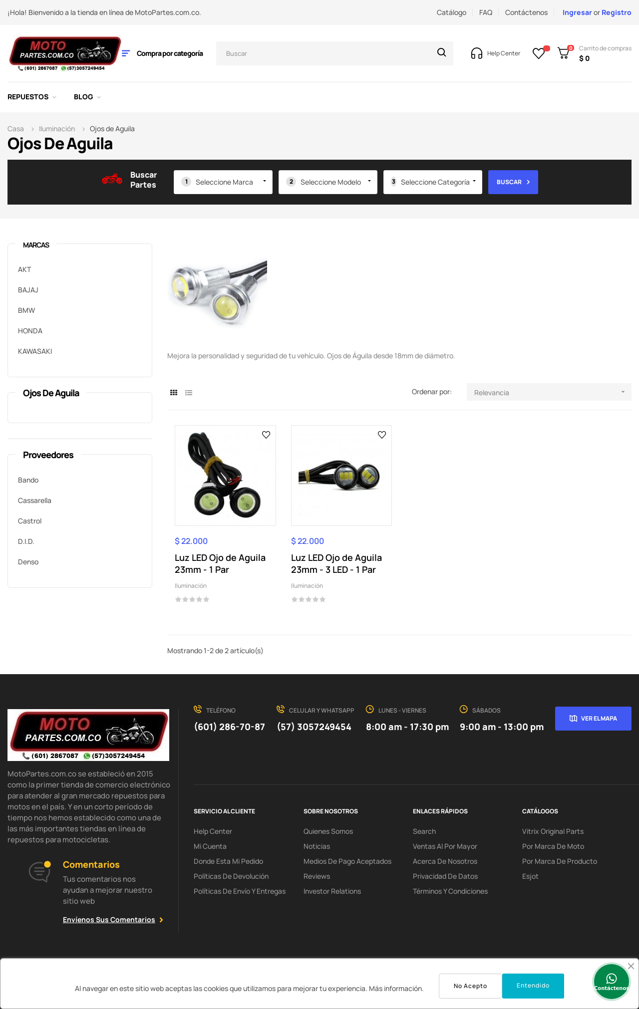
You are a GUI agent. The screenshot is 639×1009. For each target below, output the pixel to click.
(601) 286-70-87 (229, 727)
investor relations (332, 891)
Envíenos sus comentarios (109, 919)
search (424, 831)
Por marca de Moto (553, 846)
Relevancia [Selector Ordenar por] (553, 392)
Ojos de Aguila (51, 393)
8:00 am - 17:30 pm (407, 727)
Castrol (29, 520)
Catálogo (451, 12)
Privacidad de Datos (445, 876)
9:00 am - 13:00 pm (502, 727)
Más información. (396, 988)
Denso (28, 561)
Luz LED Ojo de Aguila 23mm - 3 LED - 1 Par (336, 563)
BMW (26, 310)
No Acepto (470, 986)
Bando (28, 480)
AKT (24, 269)
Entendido (533, 985)
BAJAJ (28, 289)
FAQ (485, 12)
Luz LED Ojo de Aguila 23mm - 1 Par (220, 563)
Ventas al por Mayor (445, 846)
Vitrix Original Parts (553, 831)
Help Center (213, 831)
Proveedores (48, 455)
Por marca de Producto (559, 861)
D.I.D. (26, 541)
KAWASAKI (35, 351)
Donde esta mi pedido (228, 861)
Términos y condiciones (450, 891)
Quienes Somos (328, 831)
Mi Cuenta (210, 846)
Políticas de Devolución (231, 876)
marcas (36, 245)
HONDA (30, 330)
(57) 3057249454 (314, 727)
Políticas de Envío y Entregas (240, 891)
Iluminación (191, 585)
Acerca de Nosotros (445, 861)
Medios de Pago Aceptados (347, 861)
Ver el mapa (599, 718)
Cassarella (34, 500)
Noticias (317, 846)
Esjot (530, 876)
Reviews (317, 876)
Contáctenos (526, 12)
